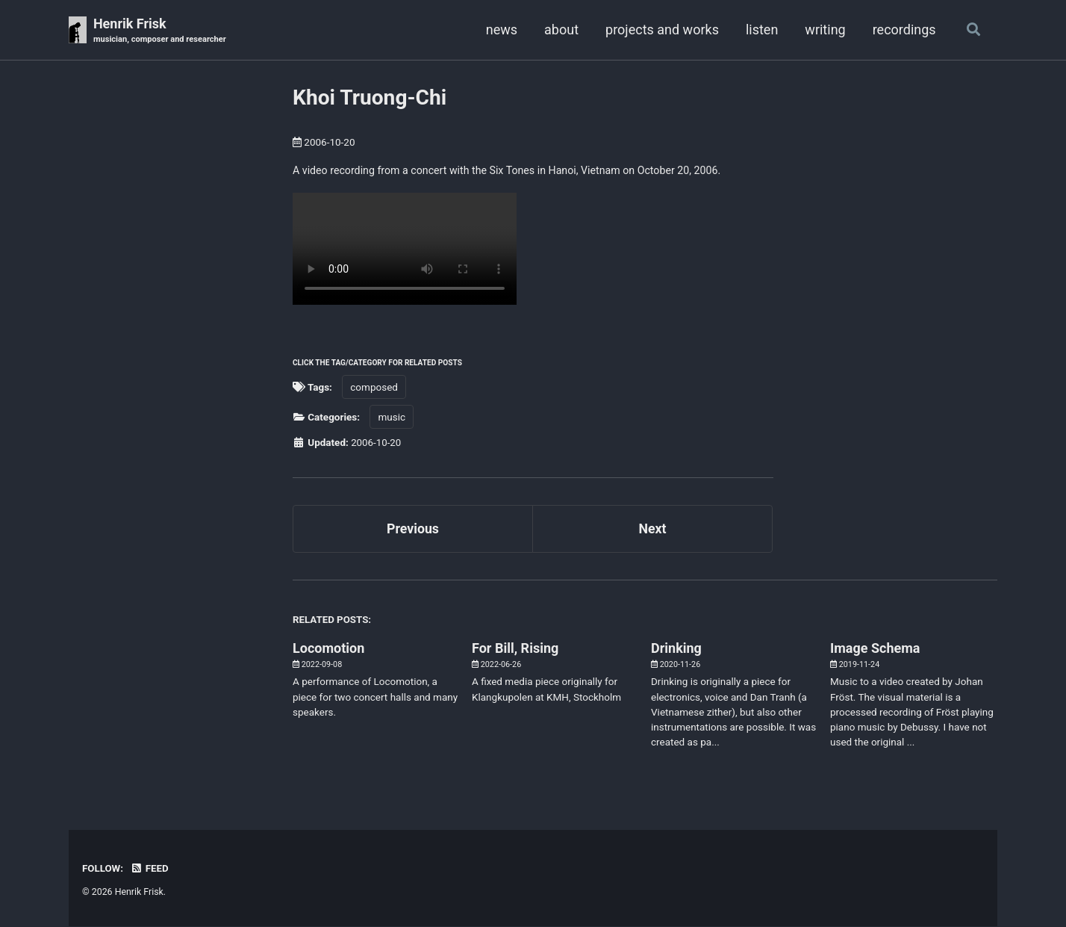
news (500, 29)
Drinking (676, 649)
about (560, 29)
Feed (150, 870)
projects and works (660, 29)
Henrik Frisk (160, 31)
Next (652, 530)
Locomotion (328, 649)
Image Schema (875, 649)
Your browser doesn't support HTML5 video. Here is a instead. (405, 249)
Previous (413, 530)
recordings (903, 29)
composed (374, 388)
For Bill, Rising (515, 649)
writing (824, 29)
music (391, 418)
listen (760, 29)
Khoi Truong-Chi (369, 97)
